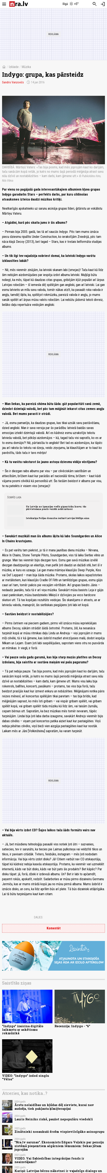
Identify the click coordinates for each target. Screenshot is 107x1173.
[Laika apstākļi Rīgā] (71, 4)
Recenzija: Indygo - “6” (72, 1026)
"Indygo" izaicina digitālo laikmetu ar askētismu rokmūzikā (22, 1029)
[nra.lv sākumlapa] (18, 4)
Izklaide (14, 67)
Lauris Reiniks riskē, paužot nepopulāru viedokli (54, 1119)
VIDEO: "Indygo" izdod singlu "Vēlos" (25, 1077)
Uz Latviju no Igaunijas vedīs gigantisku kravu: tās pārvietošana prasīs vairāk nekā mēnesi (56, 508)
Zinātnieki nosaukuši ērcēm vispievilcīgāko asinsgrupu (59, 1132)
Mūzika (26, 67)
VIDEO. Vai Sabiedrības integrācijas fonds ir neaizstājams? (49, 1160)
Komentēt (54, 928)
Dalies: (38, 917)
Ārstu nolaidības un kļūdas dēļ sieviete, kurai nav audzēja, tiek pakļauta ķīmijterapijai (54, 1106)
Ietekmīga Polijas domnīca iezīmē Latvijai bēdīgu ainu (57, 518)
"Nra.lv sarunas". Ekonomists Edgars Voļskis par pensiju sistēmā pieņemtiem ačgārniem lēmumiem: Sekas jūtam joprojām (59, 1145)
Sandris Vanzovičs (13, 82)
